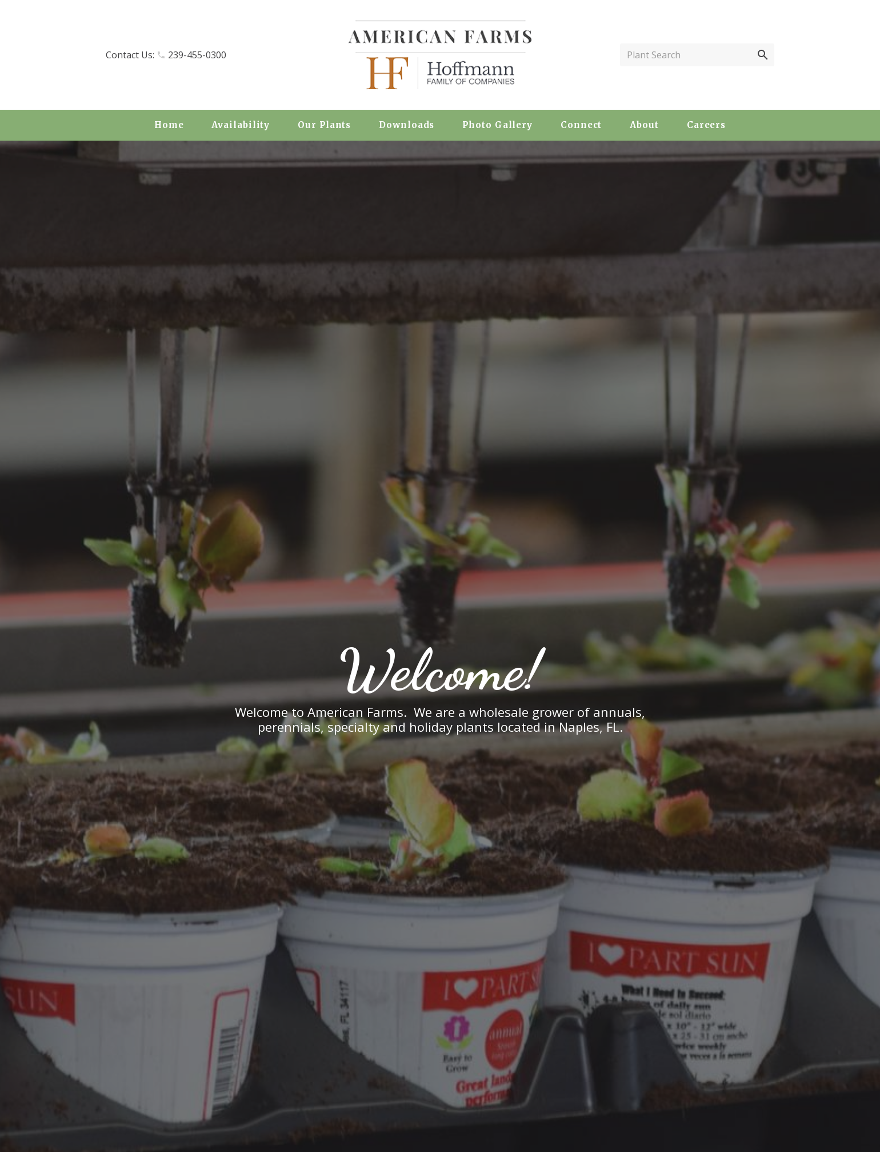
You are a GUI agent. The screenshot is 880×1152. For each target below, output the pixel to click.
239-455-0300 (197, 55)
